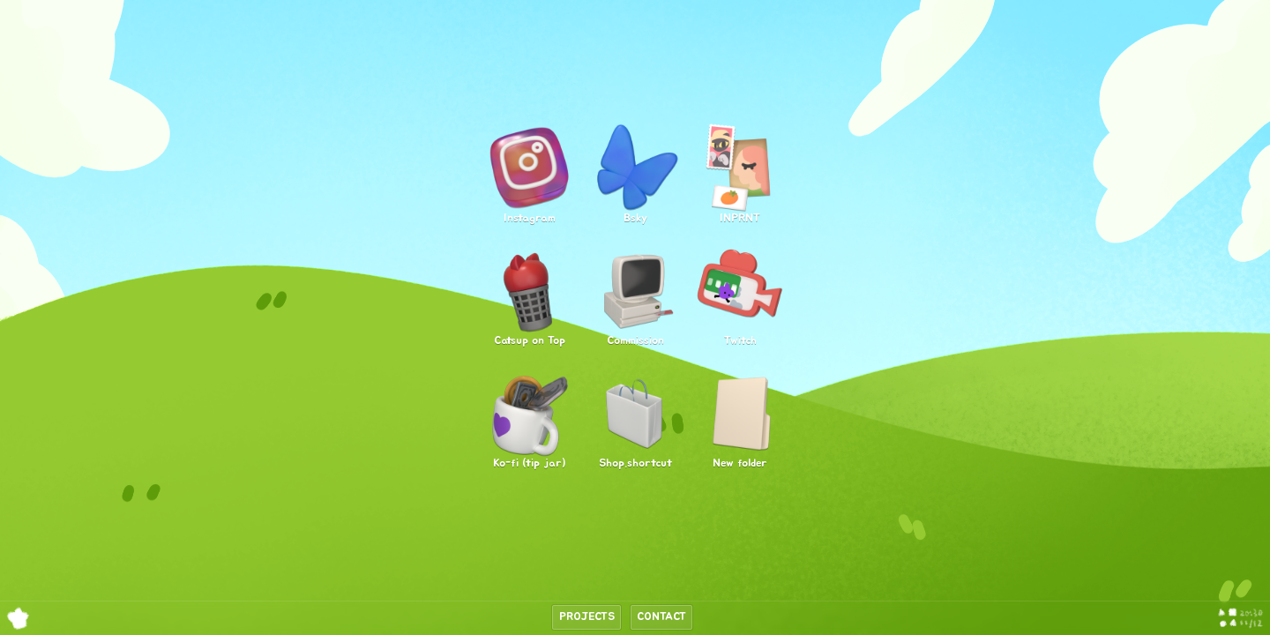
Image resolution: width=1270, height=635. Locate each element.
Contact (661, 618)
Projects (587, 618)
